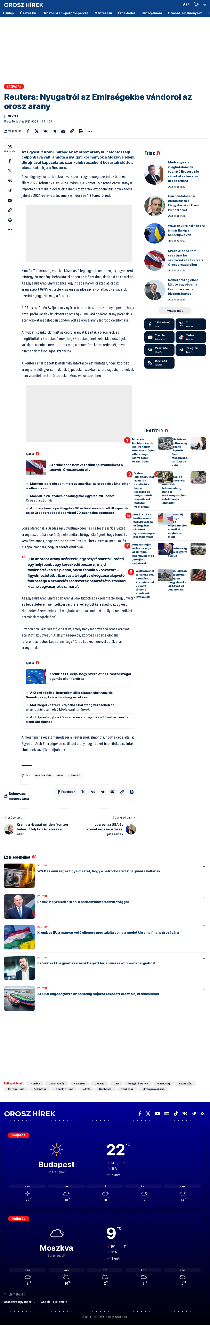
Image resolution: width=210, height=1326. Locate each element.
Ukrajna (99, 1083)
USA (116, 1083)
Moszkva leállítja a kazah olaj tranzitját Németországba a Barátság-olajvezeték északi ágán (143, 450)
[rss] (159, 363)
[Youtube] (159, 337)
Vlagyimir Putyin (138, 1083)
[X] (191, 324)
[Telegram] (191, 350)
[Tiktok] (191, 337)
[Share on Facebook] (28, 131)
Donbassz (105, 1089)
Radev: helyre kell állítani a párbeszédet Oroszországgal (83, 902)
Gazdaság (14, 86)
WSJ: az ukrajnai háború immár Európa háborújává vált (186, 230)
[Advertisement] (105, 49)
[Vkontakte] (159, 350)
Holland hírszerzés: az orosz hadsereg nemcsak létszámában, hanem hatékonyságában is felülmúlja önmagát (174, 488)
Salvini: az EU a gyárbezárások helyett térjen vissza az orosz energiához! (96, 963)
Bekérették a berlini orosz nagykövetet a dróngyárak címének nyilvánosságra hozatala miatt (144, 525)
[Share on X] (37, 131)
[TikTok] (176, 1113)
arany (59, 775)
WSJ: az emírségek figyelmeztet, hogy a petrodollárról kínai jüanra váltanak (98, 871)
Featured (80, 1083)
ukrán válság (57, 1083)
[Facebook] (159, 324)
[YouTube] (157, 1113)
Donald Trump (64, 1089)
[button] (178, 4)
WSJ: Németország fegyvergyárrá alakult (177, 550)
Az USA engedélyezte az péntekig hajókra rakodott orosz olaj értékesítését (98, 994)
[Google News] (166, 1113)
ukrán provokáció (153, 1089)
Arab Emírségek (43, 775)
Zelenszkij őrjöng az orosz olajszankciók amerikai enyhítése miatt (177, 525)
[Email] (63, 131)
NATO (86, 1089)
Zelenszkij (39, 1089)
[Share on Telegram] (54, 131)
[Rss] (202, 1113)
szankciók (74, 775)
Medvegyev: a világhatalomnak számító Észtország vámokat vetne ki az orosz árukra (183, 171)
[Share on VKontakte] (45, 131)
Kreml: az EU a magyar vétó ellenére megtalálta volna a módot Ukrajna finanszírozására (108, 932)
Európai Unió (16, 1089)
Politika (42, 865)
